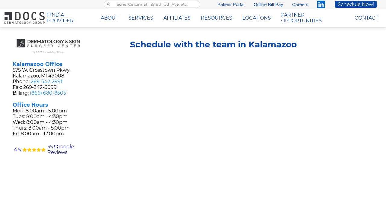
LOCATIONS (256, 18)
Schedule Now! (356, 4)
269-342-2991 (46, 81)
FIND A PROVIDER (60, 18)
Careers (300, 4)
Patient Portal (231, 4)
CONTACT (366, 18)
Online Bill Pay (268, 4)
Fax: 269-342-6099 (35, 87)
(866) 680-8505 (48, 93)
